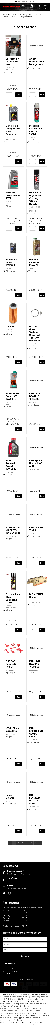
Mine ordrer (8, 968)
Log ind (6, 973)
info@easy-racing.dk (16, 889)
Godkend (25, 956)
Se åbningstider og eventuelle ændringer (23, 908)
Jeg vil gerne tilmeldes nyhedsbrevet (27, 950)
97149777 (11, 881)
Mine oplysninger (11, 971)
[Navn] (25, 939)
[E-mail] (25, 944)
